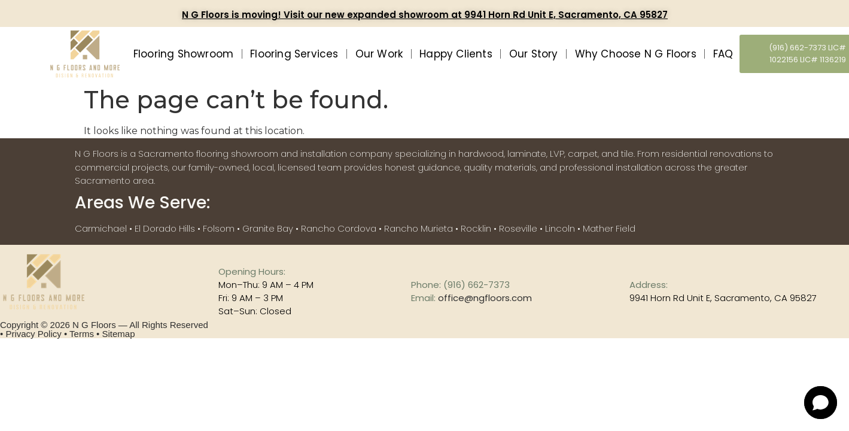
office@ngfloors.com (485, 298)
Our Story (533, 54)
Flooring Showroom (183, 54)
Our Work (379, 54)
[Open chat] (820, 402)
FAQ (723, 54)
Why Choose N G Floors (635, 54)
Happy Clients (455, 54)
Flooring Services (294, 54)
